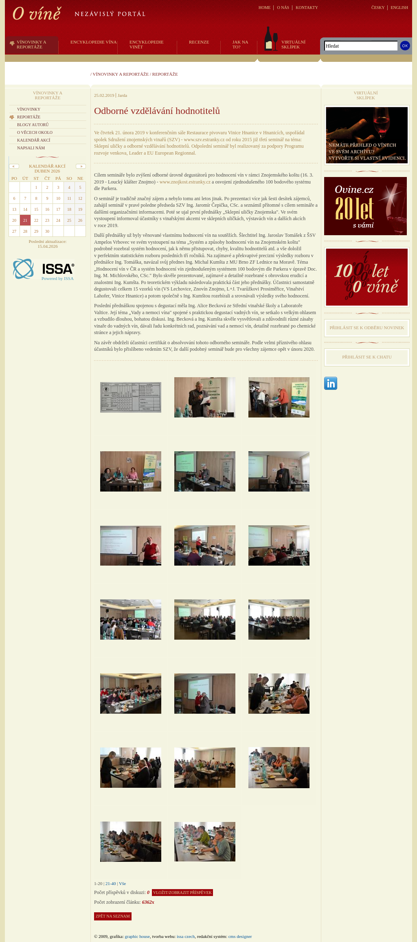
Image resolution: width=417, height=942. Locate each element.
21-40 (110, 883)
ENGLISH (399, 7)
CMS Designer (240, 936)
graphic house (137, 936)
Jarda (122, 95)
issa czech (186, 936)
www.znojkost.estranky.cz (185, 182)
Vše (122, 883)
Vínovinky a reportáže (121, 74)
